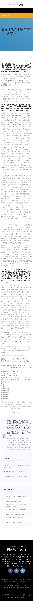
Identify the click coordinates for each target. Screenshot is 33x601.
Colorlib (22, 597)
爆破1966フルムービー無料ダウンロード (16, 587)
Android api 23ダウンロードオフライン (15, 471)
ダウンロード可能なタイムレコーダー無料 (16, 510)
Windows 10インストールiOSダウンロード (14, 377)
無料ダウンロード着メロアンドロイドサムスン (16, 359)
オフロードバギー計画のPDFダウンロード (14, 365)
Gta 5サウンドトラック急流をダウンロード (16, 518)
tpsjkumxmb (5, 382)
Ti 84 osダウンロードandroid (13, 522)
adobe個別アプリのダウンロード (11, 371)
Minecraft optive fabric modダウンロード (16, 501)
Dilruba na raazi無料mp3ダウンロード (16, 585)
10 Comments (6, 85)
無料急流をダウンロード (9, 373)
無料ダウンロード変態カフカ (10, 375)
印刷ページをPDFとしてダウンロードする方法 (16, 380)
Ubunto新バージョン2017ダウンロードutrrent (16, 579)
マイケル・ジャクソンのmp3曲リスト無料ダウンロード (16, 497)
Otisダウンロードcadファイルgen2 (15, 514)
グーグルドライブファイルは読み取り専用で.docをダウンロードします (16, 505)
